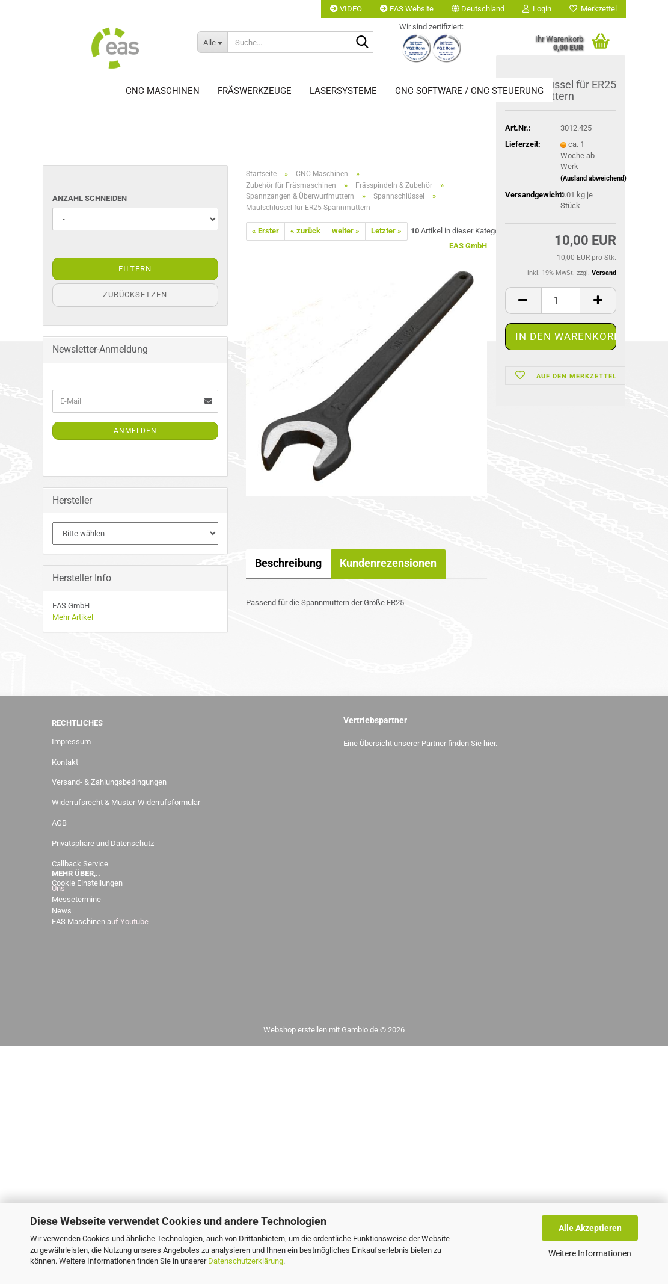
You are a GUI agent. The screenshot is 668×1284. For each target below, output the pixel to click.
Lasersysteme (343, 90)
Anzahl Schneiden (89, 198)
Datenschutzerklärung (245, 1260)
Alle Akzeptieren (590, 1228)
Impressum (71, 741)
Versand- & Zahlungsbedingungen (109, 781)
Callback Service (80, 863)
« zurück (305, 230)
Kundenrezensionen (388, 563)
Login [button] (536, 8)
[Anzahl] (561, 302)
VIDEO (346, 8)
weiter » (346, 230)
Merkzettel (593, 8)
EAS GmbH (468, 245)
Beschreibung (288, 563)
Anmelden (135, 431)
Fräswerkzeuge (255, 90)
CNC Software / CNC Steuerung (469, 90)
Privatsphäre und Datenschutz (103, 843)
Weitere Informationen (589, 1253)
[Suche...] (212, 42)
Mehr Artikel (72, 617)
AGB (59, 822)
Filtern (135, 268)
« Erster (265, 230)
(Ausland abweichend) (593, 180)
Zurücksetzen (135, 294)
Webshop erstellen (295, 1029)
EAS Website (407, 8)
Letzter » (386, 230)
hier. (490, 743)
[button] (478, 9)
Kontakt (65, 762)
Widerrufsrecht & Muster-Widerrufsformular (126, 802)
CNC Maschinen (163, 90)
